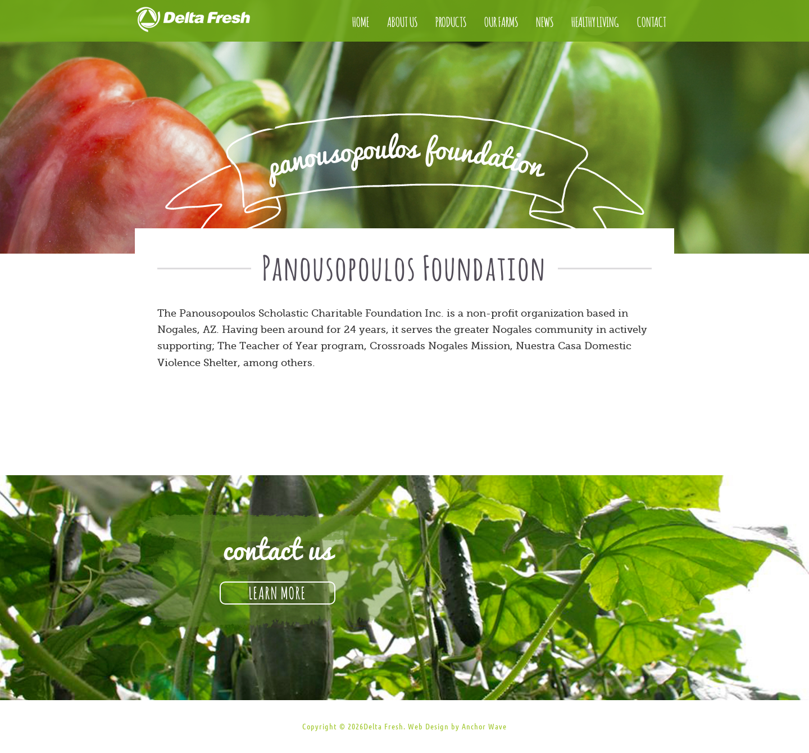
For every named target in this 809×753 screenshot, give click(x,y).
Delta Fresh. (384, 726)
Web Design (428, 726)
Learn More (277, 592)
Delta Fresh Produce (205, 22)
